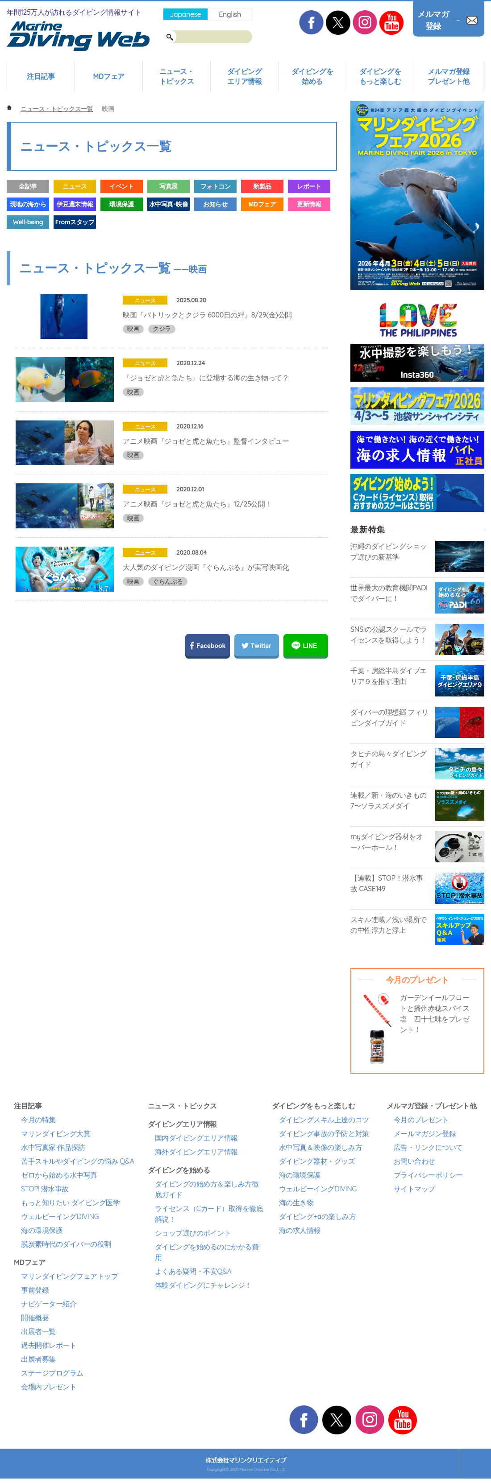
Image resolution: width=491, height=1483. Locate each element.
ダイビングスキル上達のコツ (324, 1119)
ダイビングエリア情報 (244, 76)
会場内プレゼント (48, 1386)
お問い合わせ (414, 1161)
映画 (133, 329)
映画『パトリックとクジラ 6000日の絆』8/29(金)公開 (207, 314)
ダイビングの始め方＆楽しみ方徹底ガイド (207, 1189)
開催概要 (35, 1317)
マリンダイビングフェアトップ (69, 1276)
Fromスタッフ (74, 222)
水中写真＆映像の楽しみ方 (320, 1147)
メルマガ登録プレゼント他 (448, 76)
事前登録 (35, 1289)
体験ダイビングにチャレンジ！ (203, 1285)
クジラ (162, 329)
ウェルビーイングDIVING (60, 1216)
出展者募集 (38, 1359)
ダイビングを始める (312, 76)
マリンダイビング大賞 (55, 1133)
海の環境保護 (41, 1230)
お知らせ (215, 204)
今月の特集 (38, 1119)
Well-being (28, 222)
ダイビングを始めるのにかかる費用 (207, 1252)
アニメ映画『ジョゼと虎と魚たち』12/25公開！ (197, 556)
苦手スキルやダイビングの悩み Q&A (77, 1161)
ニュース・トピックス (176, 76)
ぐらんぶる (168, 651)
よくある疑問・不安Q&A (193, 1271)
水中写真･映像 (168, 204)
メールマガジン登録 (425, 1133)
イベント (121, 186)
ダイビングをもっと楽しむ (380, 76)
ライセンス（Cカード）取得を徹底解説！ (209, 1213)
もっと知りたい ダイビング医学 (70, 1202)
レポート (309, 186)
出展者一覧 (38, 1331)
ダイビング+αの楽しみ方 (317, 1216)
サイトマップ (414, 1188)
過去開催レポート (48, 1345)
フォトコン (215, 186)
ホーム (9, 107)
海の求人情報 (299, 1230)
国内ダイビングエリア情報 (196, 1137)
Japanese (185, 14)
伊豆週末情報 (75, 204)
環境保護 (121, 204)
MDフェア (108, 76)
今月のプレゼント (421, 1119)
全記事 (28, 186)
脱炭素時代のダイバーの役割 (66, 1244)
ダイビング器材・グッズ (317, 1161)
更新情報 (309, 204)
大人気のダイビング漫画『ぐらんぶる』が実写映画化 (206, 637)
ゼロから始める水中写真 (59, 1174)
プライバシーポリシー (428, 1174)
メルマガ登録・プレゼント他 (432, 1105)
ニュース (74, 186)
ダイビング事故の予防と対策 (324, 1133)
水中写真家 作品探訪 (53, 1147)
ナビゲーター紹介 (48, 1303)
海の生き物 (296, 1202)
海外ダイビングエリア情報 (196, 1151)
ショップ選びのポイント (193, 1232)
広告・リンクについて (428, 1147)
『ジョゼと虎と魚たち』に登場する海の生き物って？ (206, 395)
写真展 (168, 186)
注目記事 (40, 76)
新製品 (262, 186)
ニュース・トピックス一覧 (57, 109)
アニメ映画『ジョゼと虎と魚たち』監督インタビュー (206, 476)
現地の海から (28, 204)
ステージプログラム (52, 1372)
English (230, 14)
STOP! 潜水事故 (45, 1188)
